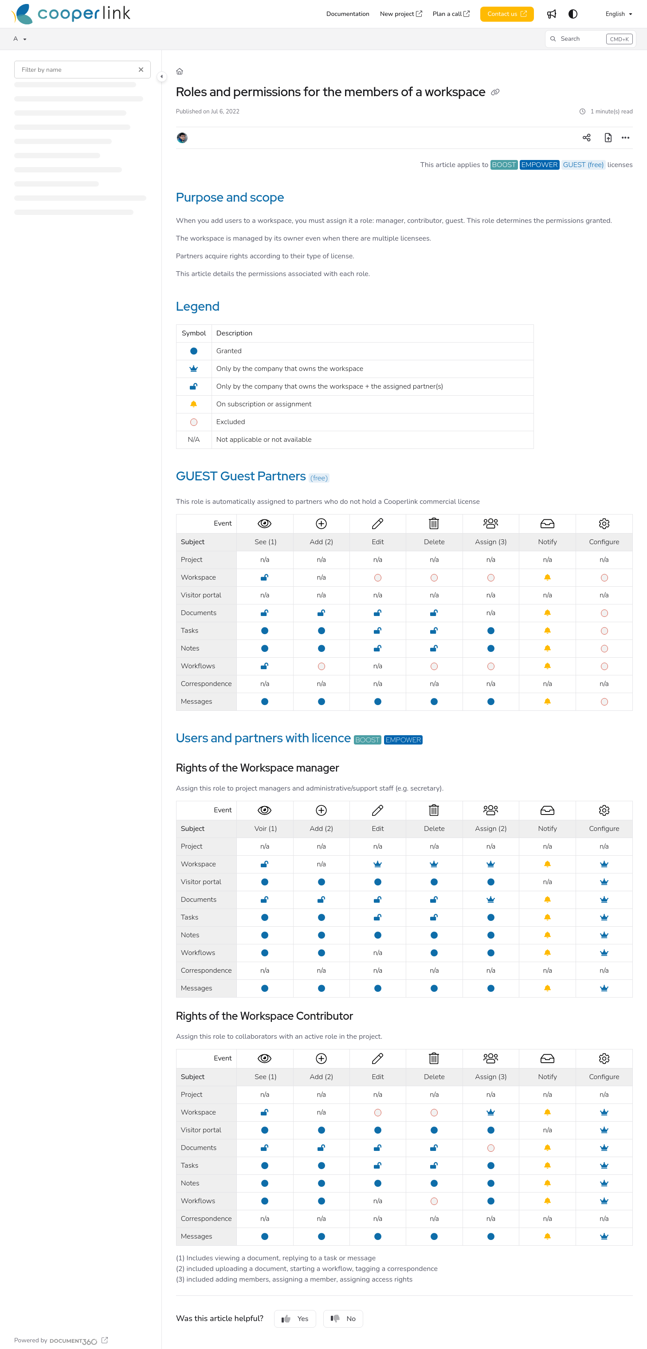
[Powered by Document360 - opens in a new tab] (61, 1340)
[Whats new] (552, 14)
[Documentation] (347, 14)
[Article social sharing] (587, 138)
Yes (295, 1319)
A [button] (15, 39)
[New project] (401, 14)
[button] (590, 39)
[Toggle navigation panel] (162, 76)
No (343, 1319)
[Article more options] (626, 138)
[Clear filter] (141, 69)
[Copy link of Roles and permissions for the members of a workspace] (495, 93)
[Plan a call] (451, 14)
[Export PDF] (608, 138)
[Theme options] (573, 14)
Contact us (503, 14)
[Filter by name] (82, 69)
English (609, 14)
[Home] (70, 14)
